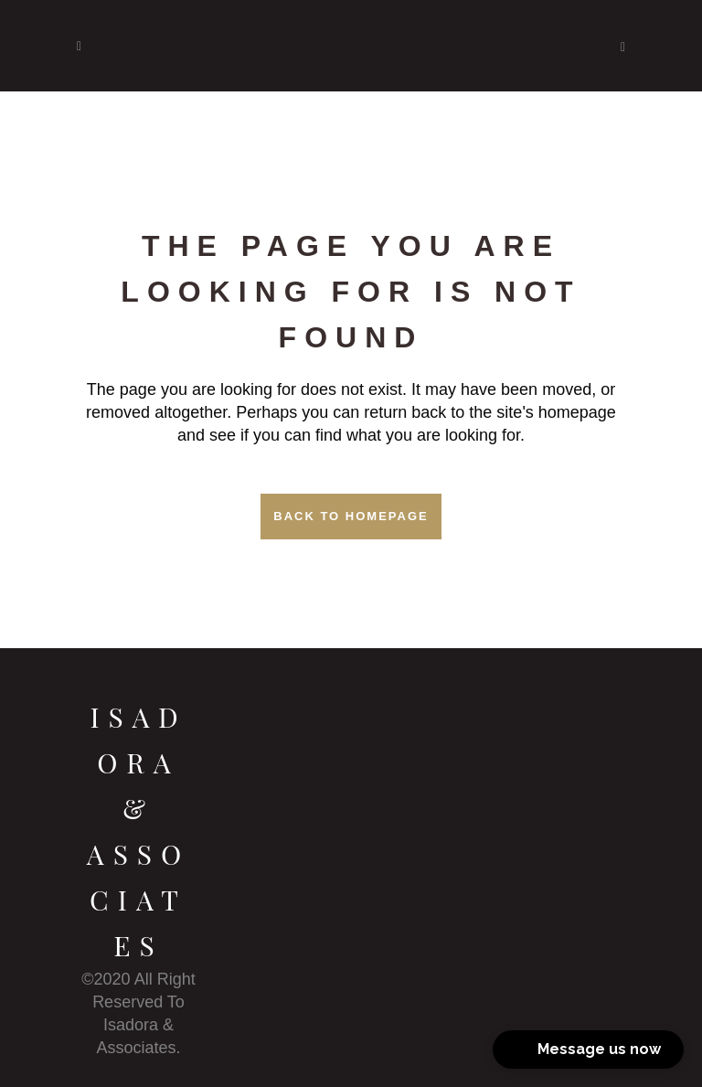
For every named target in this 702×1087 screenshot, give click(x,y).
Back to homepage (350, 516)
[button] (588, 1049)
